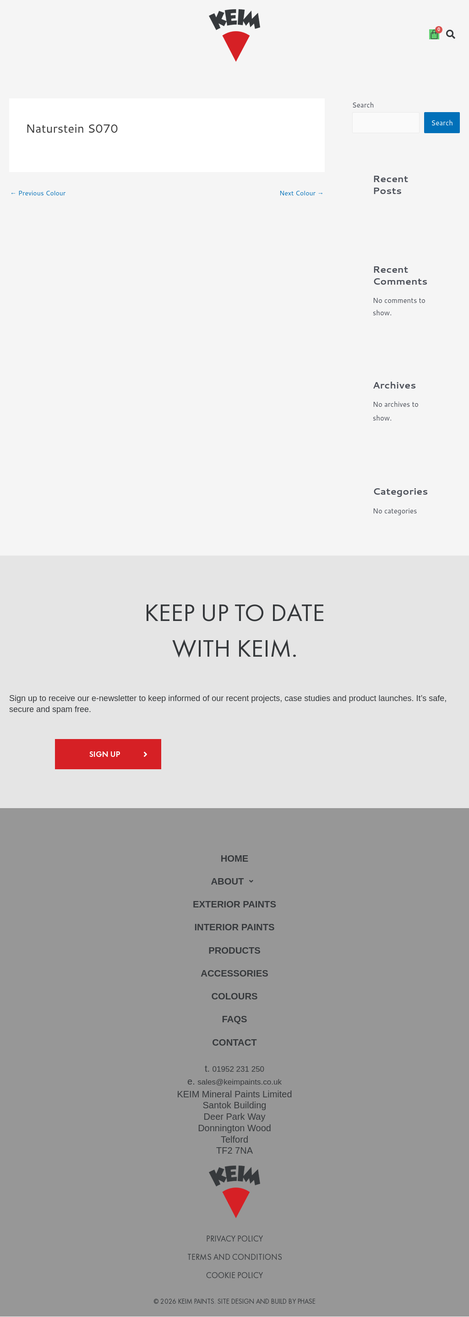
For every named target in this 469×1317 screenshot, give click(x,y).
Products (234, 952)
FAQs (234, 1022)
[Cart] (434, 34)
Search (363, 105)
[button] (234, 882)
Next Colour (300, 194)
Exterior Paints (234, 906)
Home (234, 859)
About (234, 882)
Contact (234, 1046)
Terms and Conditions (234, 1258)
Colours (235, 999)
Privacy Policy (234, 1239)
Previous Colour (40, 194)
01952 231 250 (238, 1072)
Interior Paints (234, 929)
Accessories (235, 976)
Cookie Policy (234, 1276)
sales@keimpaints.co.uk (239, 1083)
